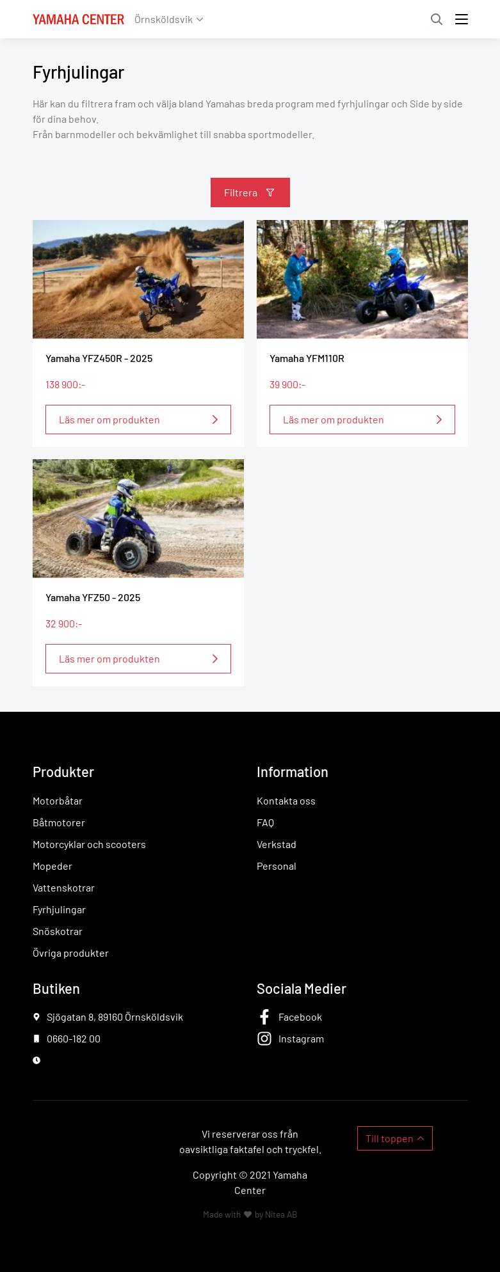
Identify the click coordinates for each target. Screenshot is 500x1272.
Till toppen (390, 1138)
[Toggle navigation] (461, 19)
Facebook (300, 1016)
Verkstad (276, 844)
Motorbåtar (58, 800)
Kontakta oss (286, 800)
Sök (436, 19)
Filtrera (240, 192)
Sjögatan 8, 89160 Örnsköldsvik (115, 1016)
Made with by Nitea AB (250, 1214)
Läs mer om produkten (109, 418)
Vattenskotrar (64, 887)
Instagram (301, 1038)
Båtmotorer (59, 822)
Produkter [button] (63, 771)
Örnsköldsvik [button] (163, 19)
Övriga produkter (71, 952)
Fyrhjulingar (59, 909)
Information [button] (292, 771)
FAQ (265, 822)
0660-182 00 (74, 1038)
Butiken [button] (56, 988)
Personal (276, 866)
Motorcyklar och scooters (89, 844)
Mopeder (52, 866)
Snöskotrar (58, 931)
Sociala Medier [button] (301, 988)
